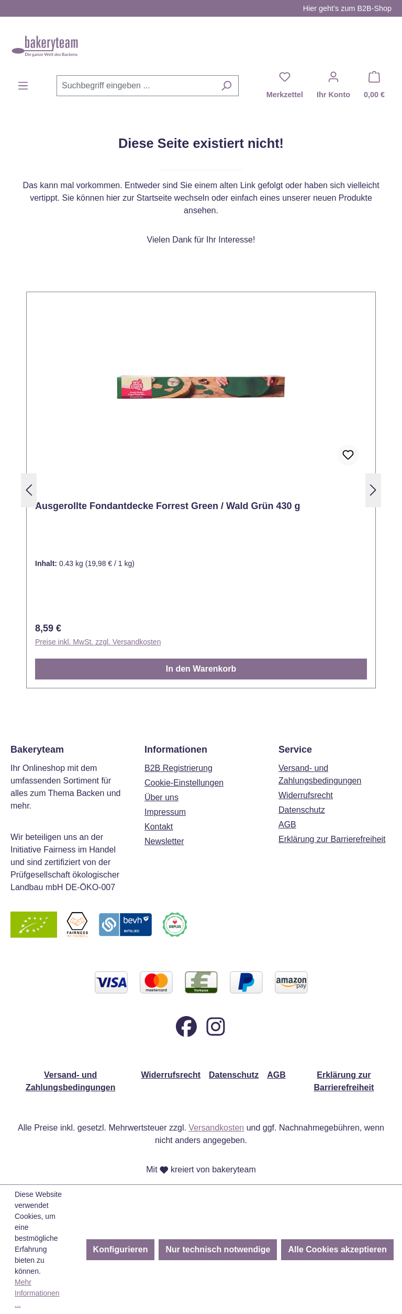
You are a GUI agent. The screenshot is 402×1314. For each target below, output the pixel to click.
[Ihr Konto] (333, 85)
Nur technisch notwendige (217, 1249)
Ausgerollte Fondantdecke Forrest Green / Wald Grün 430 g (167, 506)
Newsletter (164, 841)
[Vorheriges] (29, 491)
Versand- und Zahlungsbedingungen (71, 1081)
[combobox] (136, 85)
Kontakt (158, 826)
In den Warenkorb (201, 668)
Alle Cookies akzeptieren (337, 1249)
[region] (201, 490)
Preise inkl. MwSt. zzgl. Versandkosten (98, 642)
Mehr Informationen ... (37, 1293)
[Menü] (23, 85)
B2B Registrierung (178, 768)
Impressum (165, 812)
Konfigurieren (120, 1249)
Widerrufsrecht (305, 795)
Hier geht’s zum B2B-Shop (347, 8)
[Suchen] (226, 85)
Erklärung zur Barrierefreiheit (332, 839)
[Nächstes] (373, 491)
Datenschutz (301, 809)
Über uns (161, 797)
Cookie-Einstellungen (184, 782)
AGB (287, 824)
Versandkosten (216, 1127)
